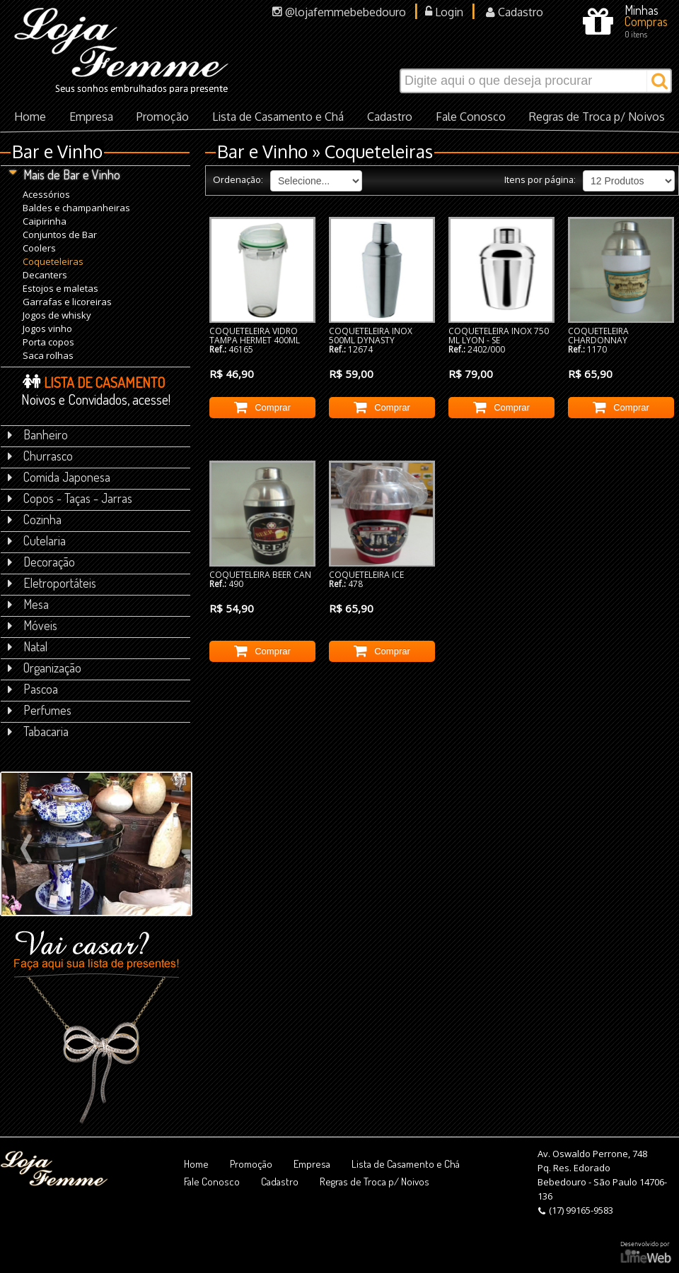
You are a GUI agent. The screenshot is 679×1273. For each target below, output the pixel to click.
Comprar (262, 406)
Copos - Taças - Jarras (70, 498)
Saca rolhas (48, 355)
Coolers (39, 248)
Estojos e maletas (60, 288)
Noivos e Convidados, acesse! (95, 390)
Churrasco (40, 455)
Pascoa (33, 689)
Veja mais (68, 876)
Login (444, 12)
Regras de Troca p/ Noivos (597, 116)
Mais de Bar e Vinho (64, 174)
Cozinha (35, 519)
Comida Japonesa (59, 477)
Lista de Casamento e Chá (278, 116)
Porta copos (48, 342)
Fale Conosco (471, 116)
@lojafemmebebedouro (339, 12)
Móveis (32, 625)
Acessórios (46, 194)
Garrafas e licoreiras (67, 301)
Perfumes (39, 710)
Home (30, 116)
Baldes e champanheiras (76, 207)
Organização (44, 667)
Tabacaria (38, 731)
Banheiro (38, 434)
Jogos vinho (47, 328)
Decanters (45, 274)
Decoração (41, 561)
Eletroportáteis (52, 583)
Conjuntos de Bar (60, 234)
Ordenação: (238, 179)
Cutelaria (37, 540)
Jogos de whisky (57, 315)
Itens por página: (540, 179)
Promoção (163, 116)
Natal (27, 646)
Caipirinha (44, 221)
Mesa (28, 604)
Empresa (91, 116)
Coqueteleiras (53, 261)
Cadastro (514, 12)
